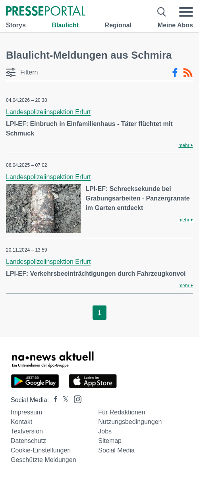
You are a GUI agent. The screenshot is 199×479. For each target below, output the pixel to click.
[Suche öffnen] (162, 11)
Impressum (26, 412)
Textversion (27, 431)
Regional (118, 25)
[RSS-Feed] (188, 73)
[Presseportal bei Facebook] (53, 400)
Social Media (116, 450)
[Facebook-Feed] (175, 73)
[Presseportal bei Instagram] (75, 398)
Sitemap (110, 440)
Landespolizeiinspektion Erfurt (48, 112)
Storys (16, 25)
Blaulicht (65, 25)
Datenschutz (28, 440)
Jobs (105, 431)
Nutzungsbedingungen (130, 421)
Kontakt (21, 421)
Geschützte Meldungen (43, 459)
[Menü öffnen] (186, 11)
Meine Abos (175, 25)
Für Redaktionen (121, 412)
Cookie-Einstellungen (41, 450)
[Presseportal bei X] (63, 400)
